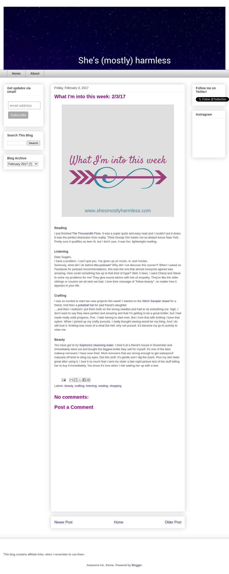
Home (16, 73)
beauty (69, 385)
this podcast (102, 265)
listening (91, 385)
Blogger (136, 565)
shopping (115, 385)
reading (103, 385)
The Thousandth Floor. (86, 233)
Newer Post (63, 522)
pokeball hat (86, 305)
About (34, 73)
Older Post (173, 522)
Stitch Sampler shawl (156, 301)
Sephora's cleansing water (96, 345)
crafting (79, 385)
